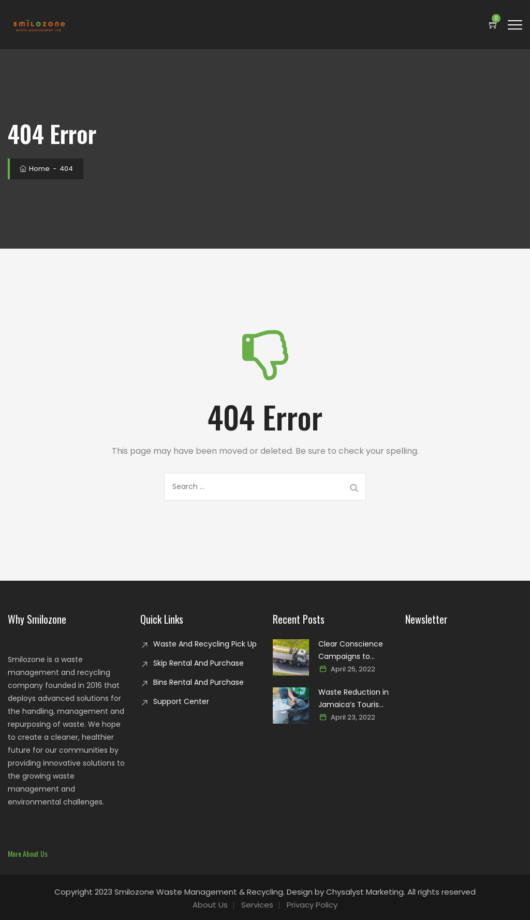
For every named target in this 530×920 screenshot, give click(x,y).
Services (257, 904)
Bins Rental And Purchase (198, 682)
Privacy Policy (312, 904)
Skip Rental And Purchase (198, 663)
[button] (28, 853)
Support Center (181, 701)
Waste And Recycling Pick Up (205, 644)
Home (34, 169)
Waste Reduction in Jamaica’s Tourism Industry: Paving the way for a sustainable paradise (353, 699)
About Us (210, 904)
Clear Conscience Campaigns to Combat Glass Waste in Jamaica (351, 651)
